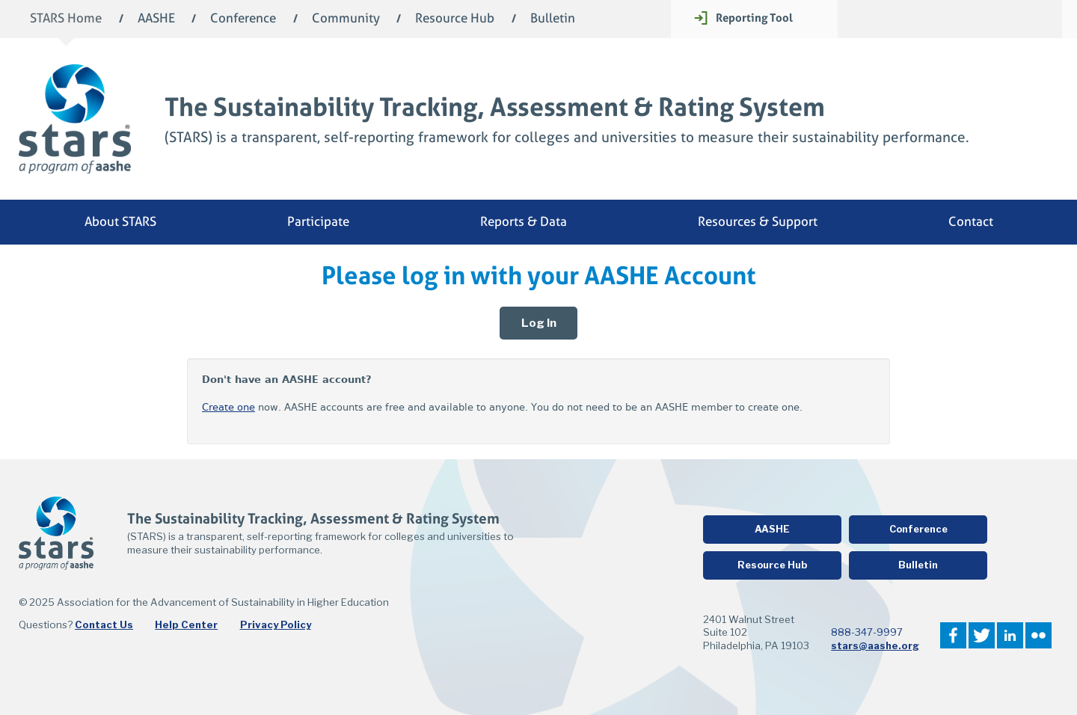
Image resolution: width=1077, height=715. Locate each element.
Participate (318, 222)
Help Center (186, 624)
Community (346, 19)
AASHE (156, 19)
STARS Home (66, 19)
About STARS (120, 222)
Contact (970, 222)
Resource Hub (454, 19)
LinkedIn (1010, 635)
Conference (243, 19)
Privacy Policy (275, 624)
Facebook (953, 635)
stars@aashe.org (875, 645)
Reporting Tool (754, 17)
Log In (538, 323)
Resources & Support (757, 222)
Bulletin (552, 19)
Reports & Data (523, 222)
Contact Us (104, 624)
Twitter (982, 635)
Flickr (1038, 635)
